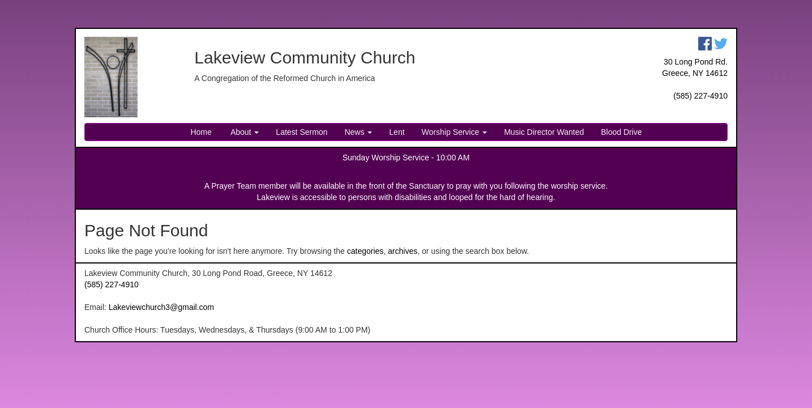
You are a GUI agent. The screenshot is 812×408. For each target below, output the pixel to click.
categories (365, 251)
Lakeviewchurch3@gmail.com (161, 307)
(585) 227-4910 (700, 95)
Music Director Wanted (544, 132)
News (358, 132)
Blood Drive (621, 132)
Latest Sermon (301, 132)
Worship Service (455, 132)
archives (402, 251)
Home (200, 132)
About (244, 132)
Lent (396, 132)
